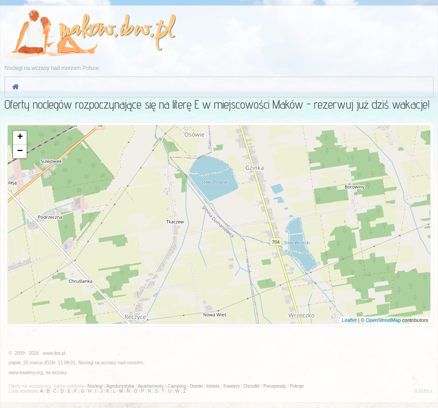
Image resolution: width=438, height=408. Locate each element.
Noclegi (86, 362)
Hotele (212, 386)
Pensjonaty (274, 386)
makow (86, 30)
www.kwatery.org (26, 372)
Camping (177, 386)
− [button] (20, 151)
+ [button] (20, 137)
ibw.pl (146, 30)
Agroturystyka (120, 386)
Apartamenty (151, 386)
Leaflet (349, 320)
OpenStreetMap (383, 320)
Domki (196, 386)
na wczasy (56, 372)
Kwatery (232, 386)
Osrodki (252, 386)
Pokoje (297, 386)
